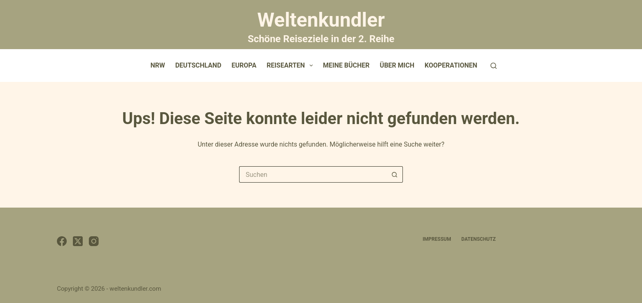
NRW (157, 65)
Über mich (397, 65)
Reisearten (291, 65)
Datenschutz (478, 239)
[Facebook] (62, 241)
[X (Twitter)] (78, 241)
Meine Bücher (346, 65)
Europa (244, 65)
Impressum (437, 239)
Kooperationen (451, 65)
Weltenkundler (321, 25)
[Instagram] (94, 241)
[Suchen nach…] (313, 174)
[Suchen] (494, 66)
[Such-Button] (395, 174)
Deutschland (198, 65)
